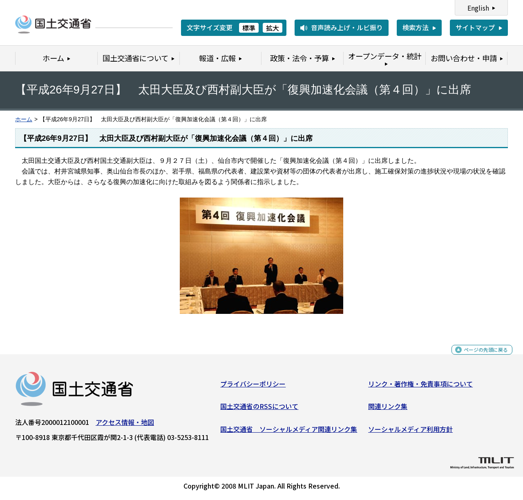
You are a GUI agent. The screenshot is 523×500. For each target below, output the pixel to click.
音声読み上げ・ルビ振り (347, 27)
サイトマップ (475, 27)
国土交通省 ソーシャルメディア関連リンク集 (288, 432)
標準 (248, 28)
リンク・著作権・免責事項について (420, 386)
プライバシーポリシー (253, 386)
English (478, 8)
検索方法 (415, 27)
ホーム (23, 119)
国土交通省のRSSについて (259, 409)
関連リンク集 (387, 409)
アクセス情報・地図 (125, 425)
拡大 (272, 28)
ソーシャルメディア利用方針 (410, 432)
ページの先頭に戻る (479, 357)
